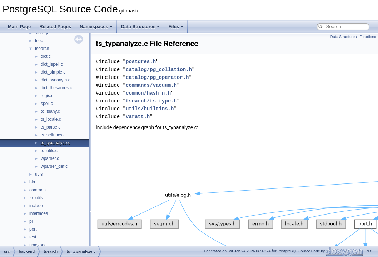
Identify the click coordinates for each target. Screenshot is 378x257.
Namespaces (96, 26)
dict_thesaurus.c (56, 87)
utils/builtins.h (150, 108)
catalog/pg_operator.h (157, 77)
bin (32, 182)
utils (39, 174)
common (37, 189)
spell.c (47, 103)
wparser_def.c (54, 166)
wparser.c (50, 158)
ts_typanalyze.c (55, 142)
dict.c (46, 56)
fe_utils (36, 197)
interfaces (38, 213)
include (36, 205)
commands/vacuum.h (151, 85)
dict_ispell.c (52, 64)
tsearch (42, 48)
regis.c (47, 95)
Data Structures (140, 26)
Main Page (19, 26)
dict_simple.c (53, 72)
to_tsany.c (50, 111)
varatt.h (138, 116)
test (32, 237)
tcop (39, 40)
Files (175, 26)
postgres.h (141, 61)
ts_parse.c (50, 127)
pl (31, 221)
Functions (367, 37)
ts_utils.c (49, 150)
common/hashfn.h (148, 93)
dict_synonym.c (55, 79)
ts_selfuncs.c (53, 134)
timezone (38, 244)
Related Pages (55, 26)
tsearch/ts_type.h (151, 100)
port (33, 229)
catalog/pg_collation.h (159, 69)
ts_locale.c (51, 119)
